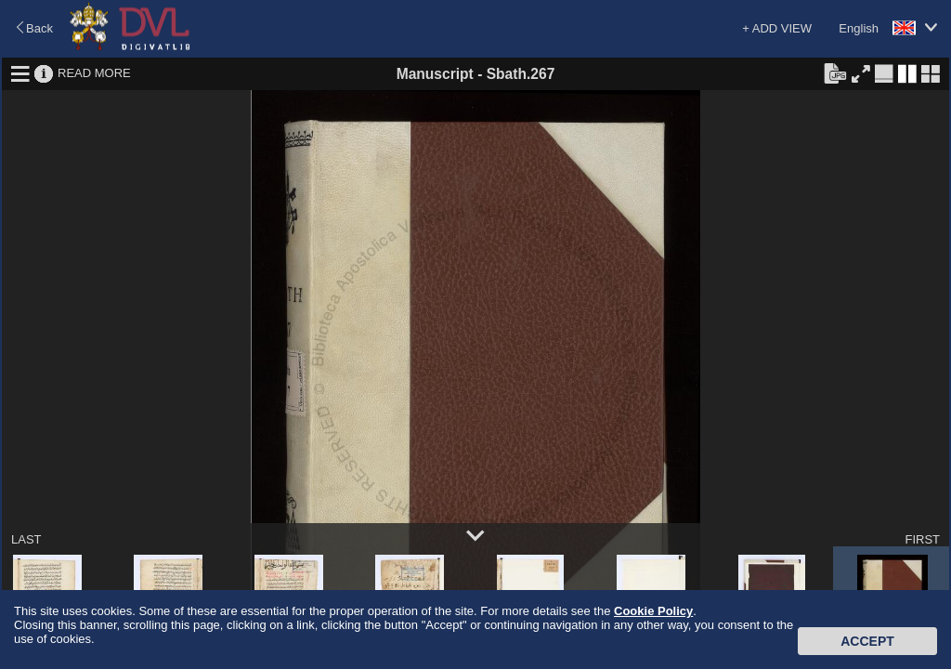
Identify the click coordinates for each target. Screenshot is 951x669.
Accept (867, 641)
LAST (26, 539)
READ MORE (94, 73)
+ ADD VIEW (777, 28)
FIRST (922, 539)
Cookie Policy (653, 611)
